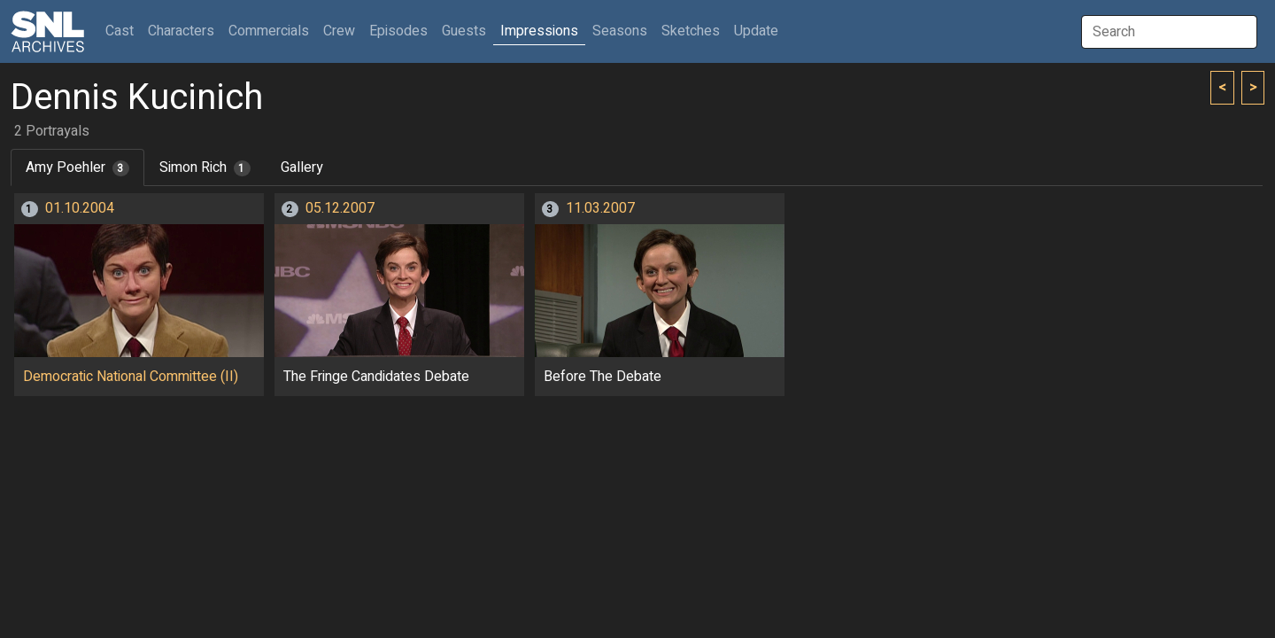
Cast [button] (123, 30)
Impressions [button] (539, 31)
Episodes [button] (398, 31)
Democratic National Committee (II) (130, 376)
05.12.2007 (340, 208)
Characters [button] (181, 31)
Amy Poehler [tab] (77, 167)
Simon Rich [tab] (205, 167)
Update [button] (756, 31)
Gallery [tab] (302, 167)
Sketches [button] (690, 31)
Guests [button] (464, 31)
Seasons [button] (619, 31)
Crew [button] (339, 31)
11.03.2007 (600, 208)
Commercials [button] (268, 31)
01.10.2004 (79, 208)
